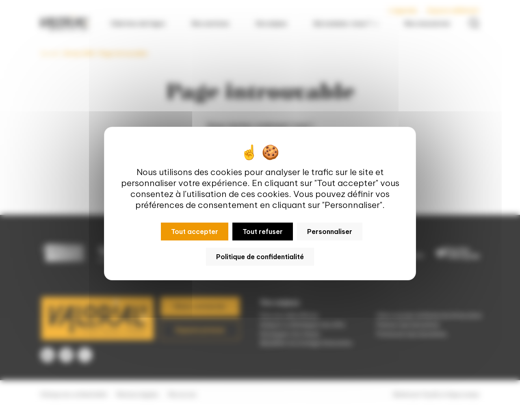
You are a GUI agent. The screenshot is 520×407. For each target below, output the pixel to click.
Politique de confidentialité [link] (260, 257)
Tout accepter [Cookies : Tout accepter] (194, 231)
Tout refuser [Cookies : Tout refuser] (263, 231)
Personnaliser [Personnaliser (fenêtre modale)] (329, 231)
